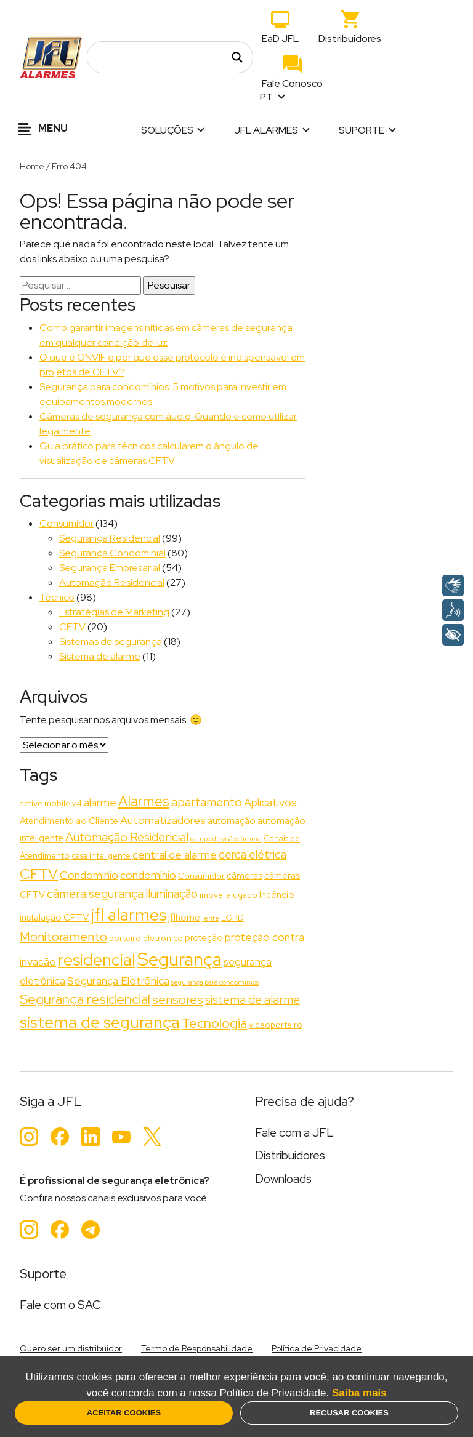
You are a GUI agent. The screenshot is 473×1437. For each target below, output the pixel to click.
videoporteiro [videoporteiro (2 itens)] (275, 1024)
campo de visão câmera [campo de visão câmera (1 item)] (226, 839)
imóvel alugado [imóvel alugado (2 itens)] (228, 894)
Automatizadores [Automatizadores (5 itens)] (163, 820)
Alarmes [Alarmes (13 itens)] (143, 801)
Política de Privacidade (317, 1348)
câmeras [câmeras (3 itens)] (244, 876)
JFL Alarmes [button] (266, 130)
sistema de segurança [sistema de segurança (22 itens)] (100, 1022)
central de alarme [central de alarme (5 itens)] (174, 854)
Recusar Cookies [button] (349, 1412)
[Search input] (163, 57)
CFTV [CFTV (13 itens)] (39, 874)
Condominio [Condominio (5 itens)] (89, 875)
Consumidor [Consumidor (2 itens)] (201, 875)
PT (267, 96)
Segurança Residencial (109, 538)
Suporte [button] (361, 130)
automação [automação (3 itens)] (232, 821)
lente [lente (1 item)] (210, 918)
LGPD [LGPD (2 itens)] (232, 917)
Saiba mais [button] (359, 1393)
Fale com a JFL (294, 1132)
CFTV (72, 626)
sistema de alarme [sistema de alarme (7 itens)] (252, 999)
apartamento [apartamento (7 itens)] (206, 802)
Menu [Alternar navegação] (41, 129)
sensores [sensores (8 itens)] (177, 999)
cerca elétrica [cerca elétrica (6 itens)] (252, 854)
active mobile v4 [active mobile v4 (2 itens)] (51, 803)
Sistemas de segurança (110, 641)
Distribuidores (349, 38)
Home (32, 166)
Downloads (283, 1179)
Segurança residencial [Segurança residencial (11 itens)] (85, 999)
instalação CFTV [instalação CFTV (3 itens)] (54, 917)
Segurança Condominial (112, 552)
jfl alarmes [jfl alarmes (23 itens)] (128, 915)
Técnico (57, 597)
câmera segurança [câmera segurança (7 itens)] (95, 894)
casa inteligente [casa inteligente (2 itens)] (101, 855)
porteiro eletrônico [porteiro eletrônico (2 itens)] (146, 937)
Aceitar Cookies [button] (124, 1412)
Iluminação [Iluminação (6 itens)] (171, 894)
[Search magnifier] (237, 57)
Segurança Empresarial (109, 567)
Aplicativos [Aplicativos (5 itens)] (270, 802)
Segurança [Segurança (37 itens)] (179, 959)
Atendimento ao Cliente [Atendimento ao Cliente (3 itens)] (69, 821)
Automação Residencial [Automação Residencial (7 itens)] (126, 837)
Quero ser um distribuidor (71, 1348)
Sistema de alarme (99, 656)
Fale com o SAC (60, 1305)
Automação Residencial (111, 582)
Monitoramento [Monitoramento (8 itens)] (63, 936)
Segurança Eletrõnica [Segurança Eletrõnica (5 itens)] (118, 981)
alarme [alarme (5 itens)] (100, 802)
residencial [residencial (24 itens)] (96, 960)
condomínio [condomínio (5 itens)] (148, 875)
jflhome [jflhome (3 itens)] (184, 917)
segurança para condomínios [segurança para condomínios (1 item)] (215, 982)
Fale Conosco (292, 83)
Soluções (167, 130)
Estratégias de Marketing (114, 612)
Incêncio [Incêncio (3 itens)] (276, 895)
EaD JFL (280, 38)
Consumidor (66, 523)
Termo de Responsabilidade (197, 1348)
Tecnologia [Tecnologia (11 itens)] (214, 1023)
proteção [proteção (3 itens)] (204, 938)
